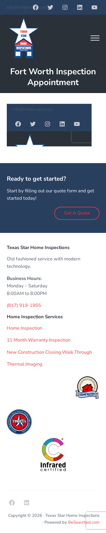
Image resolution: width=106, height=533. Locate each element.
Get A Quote (77, 213)
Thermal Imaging (24, 364)
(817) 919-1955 (24, 305)
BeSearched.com (83, 522)
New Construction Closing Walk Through (49, 352)
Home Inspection (24, 328)
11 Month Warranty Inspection (39, 340)
